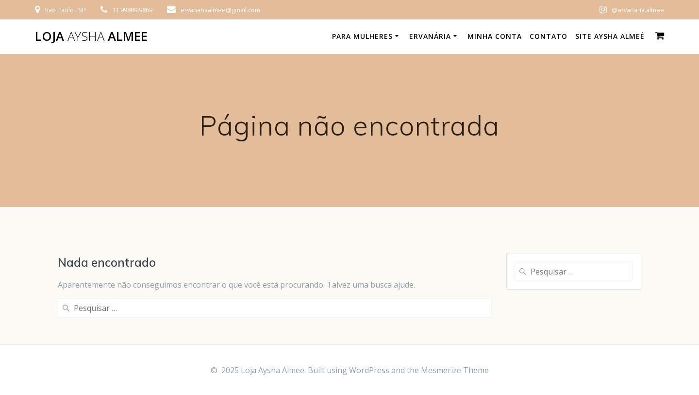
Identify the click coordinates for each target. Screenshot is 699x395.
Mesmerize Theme (455, 370)
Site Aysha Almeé (610, 36)
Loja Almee (91, 36)
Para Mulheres (362, 36)
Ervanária (430, 36)
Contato (548, 36)
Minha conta (494, 36)
